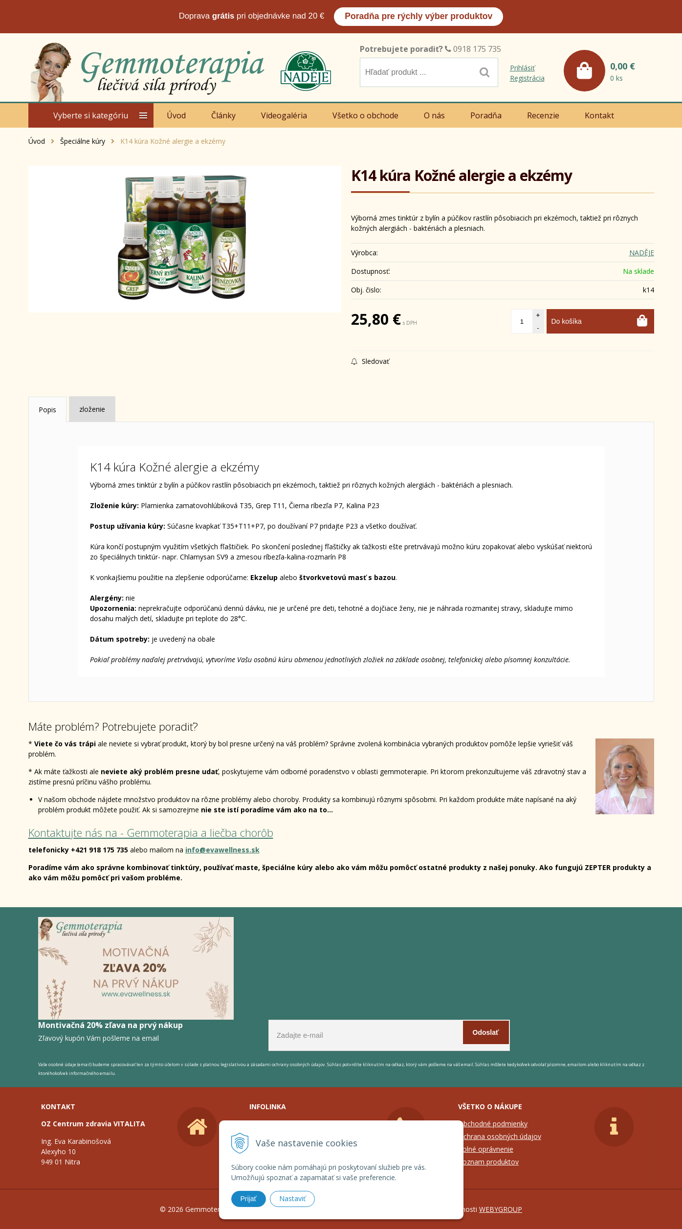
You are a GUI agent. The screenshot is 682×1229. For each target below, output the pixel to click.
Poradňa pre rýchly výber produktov (418, 16)
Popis (47, 409)
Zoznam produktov (488, 1161)
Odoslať (486, 1032)
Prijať (249, 1199)
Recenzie (543, 115)
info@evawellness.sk (222, 849)
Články (223, 115)
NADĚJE (641, 252)
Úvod (176, 115)
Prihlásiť (522, 67)
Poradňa (486, 115)
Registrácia (527, 78)
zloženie (92, 409)
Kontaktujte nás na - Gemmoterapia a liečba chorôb (150, 832)
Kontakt (599, 115)
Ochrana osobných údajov (499, 1136)
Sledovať (370, 361)
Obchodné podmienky (493, 1123)
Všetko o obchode (365, 115)
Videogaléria (284, 115)
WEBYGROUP (500, 1209)
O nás (434, 115)
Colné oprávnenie (485, 1149)
